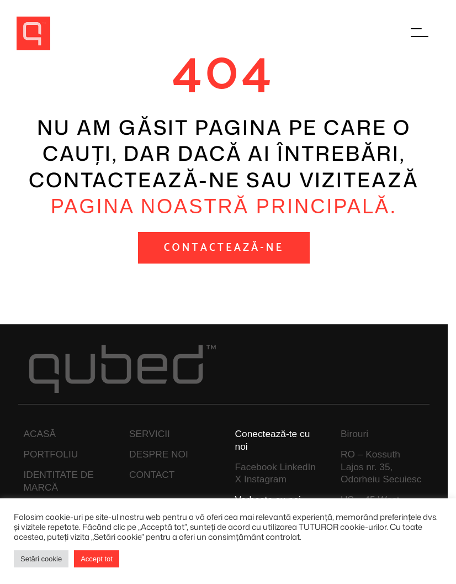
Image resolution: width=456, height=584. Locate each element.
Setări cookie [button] (41, 559)
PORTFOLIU (50, 454)
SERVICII (149, 433)
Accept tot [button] (97, 559)
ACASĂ (39, 433)
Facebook (256, 466)
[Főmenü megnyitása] (420, 33)
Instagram (265, 479)
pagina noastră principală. (224, 206)
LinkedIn (297, 466)
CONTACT (151, 474)
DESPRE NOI (158, 454)
